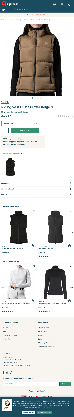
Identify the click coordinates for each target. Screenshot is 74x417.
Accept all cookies (44, 412)
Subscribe (65, 384)
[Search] (42, 9)
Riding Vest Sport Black (46, 248)
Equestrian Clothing (15, 20)
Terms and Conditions (46, 347)
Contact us (7, 328)
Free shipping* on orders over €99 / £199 (21, 141)
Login (5, 331)
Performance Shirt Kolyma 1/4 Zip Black (52, 303)
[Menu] (11, 400)
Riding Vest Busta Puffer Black (12, 248)
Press (40, 339)
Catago (5, 101)
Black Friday (42, 331)
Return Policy (7, 339)
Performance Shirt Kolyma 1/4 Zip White (16, 303)
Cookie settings (28, 412)
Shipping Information (45, 343)
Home (3, 20)
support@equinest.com (22, 365)
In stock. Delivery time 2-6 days (16, 112)
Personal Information (10, 335)
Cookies (41, 335)
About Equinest (44, 328)
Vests (26, 20)
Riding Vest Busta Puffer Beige (41, 20)
